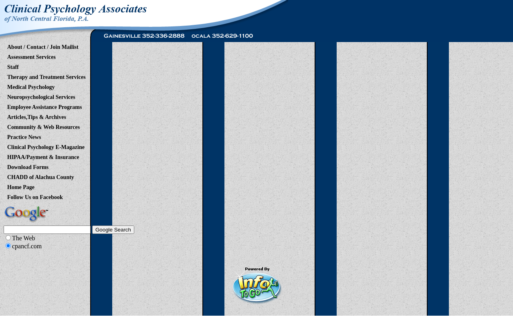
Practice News (24, 135)
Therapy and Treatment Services (46, 75)
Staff (13, 65)
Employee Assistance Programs (44, 105)
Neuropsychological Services (41, 95)
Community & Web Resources (43, 125)
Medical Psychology (31, 85)
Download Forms (27, 165)
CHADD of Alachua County (40, 175)
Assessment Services (31, 55)
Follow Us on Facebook (35, 195)
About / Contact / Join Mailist (43, 45)
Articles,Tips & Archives (36, 115)
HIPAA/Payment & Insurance (43, 155)
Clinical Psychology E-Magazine (46, 145)
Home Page (20, 185)
